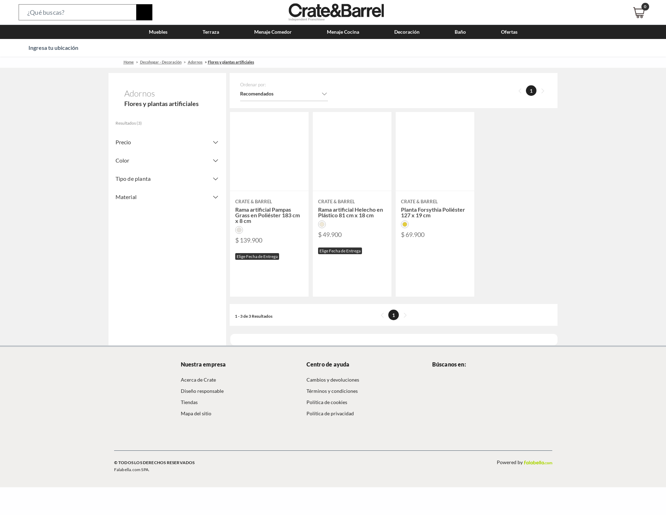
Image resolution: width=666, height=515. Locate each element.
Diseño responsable (202, 391)
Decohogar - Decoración (161, 62)
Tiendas (189, 402)
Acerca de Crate (198, 380)
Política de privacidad (330, 413)
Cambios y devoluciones (332, 380)
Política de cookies (326, 402)
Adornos (195, 62)
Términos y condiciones (332, 391)
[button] (85, 12)
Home (129, 62)
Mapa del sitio (196, 413)
